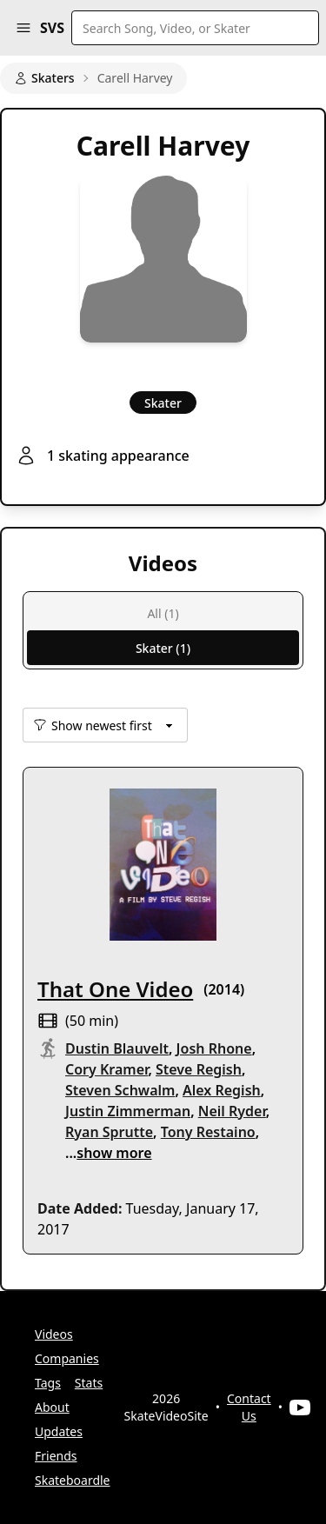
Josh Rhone (214, 1048)
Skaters (44, 78)
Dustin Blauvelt (117, 1048)
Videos (54, 1334)
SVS (52, 27)
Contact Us (249, 1407)
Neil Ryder (232, 1111)
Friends (56, 1455)
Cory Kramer (106, 1069)
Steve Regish (199, 1069)
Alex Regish (222, 1090)
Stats (89, 1382)
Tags (48, 1382)
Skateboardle (72, 1480)
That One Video (115, 989)
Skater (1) (163, 648)
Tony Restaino (208, 1131)
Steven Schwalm (120, 1090)
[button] (23, 27)
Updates (59, 1431)
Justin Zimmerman (127, 1111)
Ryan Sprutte (109, 1131)
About (52, 1407)
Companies (67, 1358)
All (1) (162, 613)
